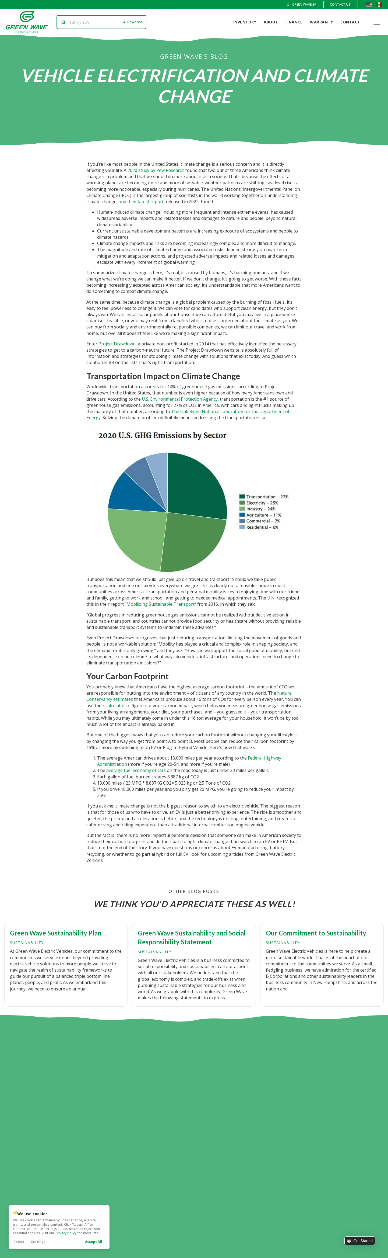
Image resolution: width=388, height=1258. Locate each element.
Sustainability (27, 942)
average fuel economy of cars (136, 770)
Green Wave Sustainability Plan (55, 933)
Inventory (246, 22)
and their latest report (141, 202)
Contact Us (340, 4)
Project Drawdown (117, 344)
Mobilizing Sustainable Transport (160, 604)
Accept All (93, 1241)
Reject (18, 1241)
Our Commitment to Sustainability (316, 933)
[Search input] (100, 22)
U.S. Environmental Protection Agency (180, 399)
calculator (115, 706)
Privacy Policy (66, 1233)
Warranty (323, 22)
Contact (352, 22)
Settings (38, 1241)
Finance (295, 22)
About (272, 22)
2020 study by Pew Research (156, 170)
